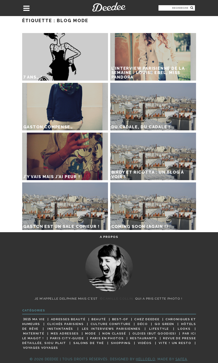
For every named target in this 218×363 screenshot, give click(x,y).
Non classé (114, 333)
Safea (181, 359)
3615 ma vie (34, 319)
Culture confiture (111, 324)
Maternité (33, 333)
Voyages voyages (40, 348)
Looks (184, 328)
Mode (90, 333)
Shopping (120, 343)
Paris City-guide (67, 338)
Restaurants (143, 338)
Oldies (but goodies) (154, 333)
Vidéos (145, 343)
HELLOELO (145, 359)
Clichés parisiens (65, 324)
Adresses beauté (68, 319)
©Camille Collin (116, 298)
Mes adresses (65, 333)
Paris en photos (107, 338)
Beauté (98, 319)
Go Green (164, 324)
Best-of (120, 319)
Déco (142, 324)
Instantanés (60, 328)
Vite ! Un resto (175, 343)
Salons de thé (88, 343)
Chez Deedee (146, 319)
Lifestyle (159, 328)
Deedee (109, 7)
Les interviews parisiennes (111, 328)
